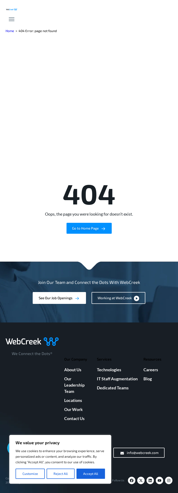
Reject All (61, 474)
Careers (150, 369)
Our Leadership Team (74, 385)
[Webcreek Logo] (11, 9)
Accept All (90, 474)
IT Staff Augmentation (117, 378)
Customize (30, 474)
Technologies (109, 369)
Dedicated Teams (113, 387)
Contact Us (74, 418)
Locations (73, 400)
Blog (147, 378)
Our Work (73, 409)
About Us (72, 369)
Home (10, 31)
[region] (60, 459)
